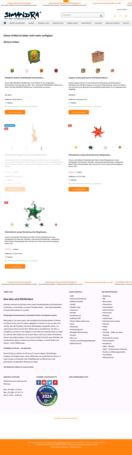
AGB (72, 296)
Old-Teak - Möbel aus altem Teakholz (113, 333)
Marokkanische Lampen (111, 321)
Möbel (105, 327)
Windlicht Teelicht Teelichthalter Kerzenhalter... (24, 78)
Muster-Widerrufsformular (79, 321)
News (72, 324)
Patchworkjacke (108, 341)
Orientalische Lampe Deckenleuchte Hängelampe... (90, 155)
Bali (104, 299)
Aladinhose (107, 296)
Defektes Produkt (76, 301)
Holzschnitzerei (108, 310)
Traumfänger (107, 355)
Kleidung (106, 315)
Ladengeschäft (75, 318)
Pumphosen (107, 343)
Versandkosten (61, 442)
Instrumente (107, 313)
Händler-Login (75, 307)
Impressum (74, 310)
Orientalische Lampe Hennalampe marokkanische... (26, 155)
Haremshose (107, 304)
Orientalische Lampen (111, 338)
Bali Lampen (107, 301)
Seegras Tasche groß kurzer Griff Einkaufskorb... (88, 78)
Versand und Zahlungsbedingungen (83, 341)
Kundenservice (75, 315)
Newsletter (74, 327)
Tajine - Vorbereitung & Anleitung (115, 349)
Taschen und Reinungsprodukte (114, 352)
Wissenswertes (108, 357)
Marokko (106, 324)
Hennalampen (108, 307)
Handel (72, 304)
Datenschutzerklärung (78, 299)
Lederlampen (107, 318)
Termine (73, 335)
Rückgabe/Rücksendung (79, 332)
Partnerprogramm (76, 329)
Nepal (105, 329)
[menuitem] (121, 9)
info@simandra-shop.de (123, 284)
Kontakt (73, 313)
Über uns (73, 338)
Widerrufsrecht (75, 343)
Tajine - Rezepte (108, 346)
